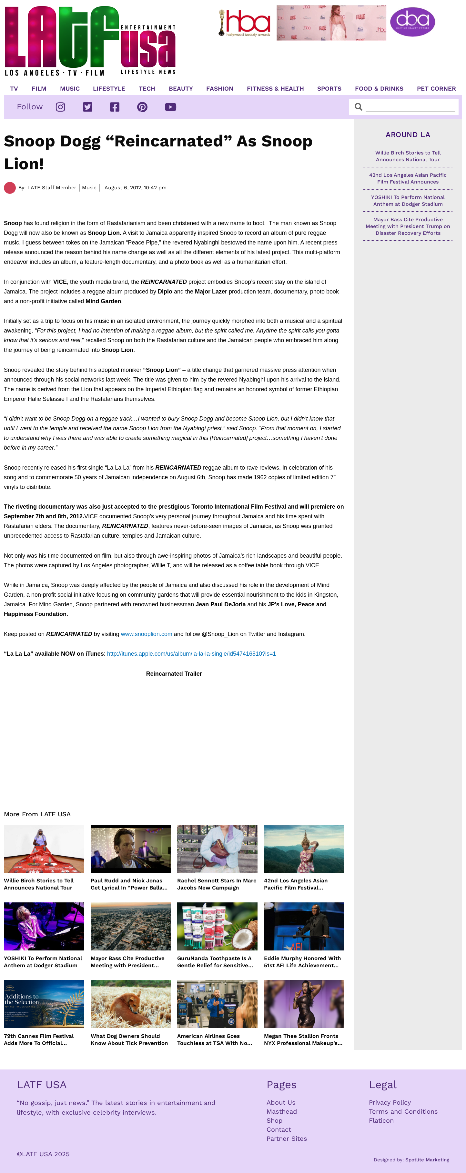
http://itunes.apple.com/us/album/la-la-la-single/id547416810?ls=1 (191, 654)
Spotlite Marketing (427, 1160)
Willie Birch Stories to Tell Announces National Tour (39, 884)
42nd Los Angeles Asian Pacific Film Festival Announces (296, 884)
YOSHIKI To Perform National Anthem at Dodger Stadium (43, 962)
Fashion (219, 88)
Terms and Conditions (403, 1111)
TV (14, 88)
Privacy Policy (390, 1102)
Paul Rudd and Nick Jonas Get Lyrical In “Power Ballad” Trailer (130, 884)
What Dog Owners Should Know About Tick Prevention (129, 1039)
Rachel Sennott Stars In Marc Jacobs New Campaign (217, 884)
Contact (279, 1129)
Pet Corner (436, 88)
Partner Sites (287, 1138)
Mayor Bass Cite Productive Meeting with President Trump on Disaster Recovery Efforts (129, 962)
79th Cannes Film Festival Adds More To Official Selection (39, 1040)
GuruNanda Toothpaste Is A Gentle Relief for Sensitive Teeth (214, 962)
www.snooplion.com (146, 634)
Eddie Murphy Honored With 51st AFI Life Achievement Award (302, 962)
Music (70, 88)
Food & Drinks (379, 88)
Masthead (282, 1111)
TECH (147, 88)
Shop (275, 1120)
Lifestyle (109, 88)
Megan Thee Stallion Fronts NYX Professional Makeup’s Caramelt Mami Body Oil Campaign (301, 1040)
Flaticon (381, 1120)
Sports (329, 88)
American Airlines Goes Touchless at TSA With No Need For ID (212, 1040)
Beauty (181, 88)
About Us (281, 1102)
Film (39, 88)
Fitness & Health (275, 88)
